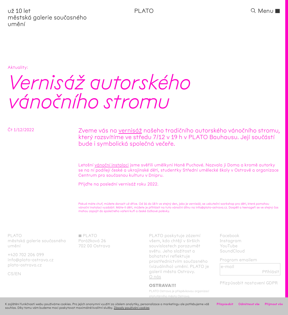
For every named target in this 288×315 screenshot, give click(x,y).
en (18, 274)
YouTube (229, 246)
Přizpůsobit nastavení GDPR (249, 283)
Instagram (231, 241)
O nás (155, 277)
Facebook (230, 236)
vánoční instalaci (112, 165)
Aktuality (17, 67)
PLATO (144, 11)
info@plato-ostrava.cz (31, 260)
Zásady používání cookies (132, 307)
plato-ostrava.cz (25, 265)
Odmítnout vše (249, 304)
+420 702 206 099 (26, 255)
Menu (269, 11)
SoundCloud (232, 251)
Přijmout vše (274, 304)
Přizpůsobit (225, 304)
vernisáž (130, 131)
